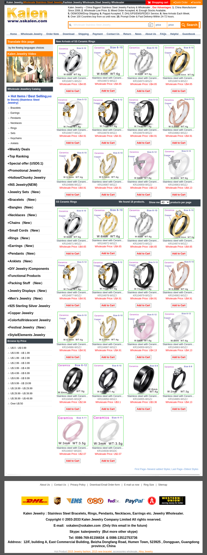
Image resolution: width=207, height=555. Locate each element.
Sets (11, 133)
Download (68, 34)
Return (127, 34)
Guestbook (188, 34)
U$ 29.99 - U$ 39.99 (20, 393)
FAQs (163, 34)
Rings (12, 128)
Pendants (14, 118)
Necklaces (15, 123)
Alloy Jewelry (145, 551)
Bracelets (14, 107)
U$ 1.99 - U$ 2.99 (19, 358)
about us (150, 34)
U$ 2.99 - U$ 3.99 (19, 363)
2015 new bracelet (102, 551)
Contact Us (60, 484)
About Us (45, 484)
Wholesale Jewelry (31, 34)
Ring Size (149, 484)
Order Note (52, 34)
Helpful (174, 34)
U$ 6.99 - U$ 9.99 (19, 378)
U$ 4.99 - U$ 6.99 (19, 373)
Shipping (83, 34)
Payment (98, 34)
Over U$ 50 (15, 403)
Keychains (15, 138)
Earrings (14, 113)
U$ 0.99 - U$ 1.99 (19, 353)
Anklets (13, 143)
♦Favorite (196, 2)
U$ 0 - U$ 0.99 (17, 348)
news (138, 34)
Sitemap (162, 484)
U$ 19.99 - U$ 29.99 (20, 388)
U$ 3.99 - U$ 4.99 (19, 368)
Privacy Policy (78, 484)
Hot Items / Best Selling (29, 99)
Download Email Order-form (105, 484)
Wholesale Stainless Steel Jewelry (42, 2)
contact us (113, 34)
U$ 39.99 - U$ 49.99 (20, 398)
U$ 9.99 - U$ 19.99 (19, 383)
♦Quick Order (180, 2)
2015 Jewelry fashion (79, 551)
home (13, 34)
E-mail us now (131, 484)
